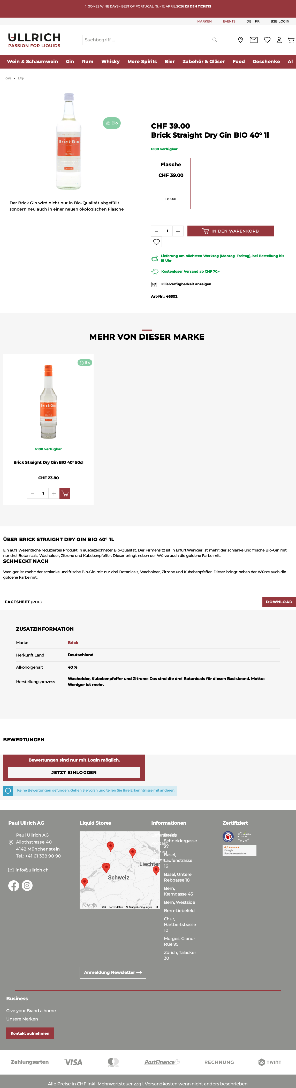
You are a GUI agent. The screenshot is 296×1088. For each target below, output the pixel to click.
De (248, 21)
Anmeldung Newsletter (113, 957)
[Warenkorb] (290, 40)
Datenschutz (31, 1082)
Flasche (171, 164)
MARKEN (204, 21)
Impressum (62, 1082)
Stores (157, 844)
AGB (8, 1082)
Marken (159, 836)
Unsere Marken (22, 1003)
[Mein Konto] (279, 40)
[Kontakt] (253, 40)
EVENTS (229, 21)
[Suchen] (215, 40)
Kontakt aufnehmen (30, 1018)
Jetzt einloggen (74, 757)
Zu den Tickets (198, 6)
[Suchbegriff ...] (146, 40)
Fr (257, 21)
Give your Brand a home (31, 995)
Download (279, 586)
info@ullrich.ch (32, 854)
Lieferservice (164, 819)
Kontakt (159, 827)
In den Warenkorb (230, 231)
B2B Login (280, 21)
